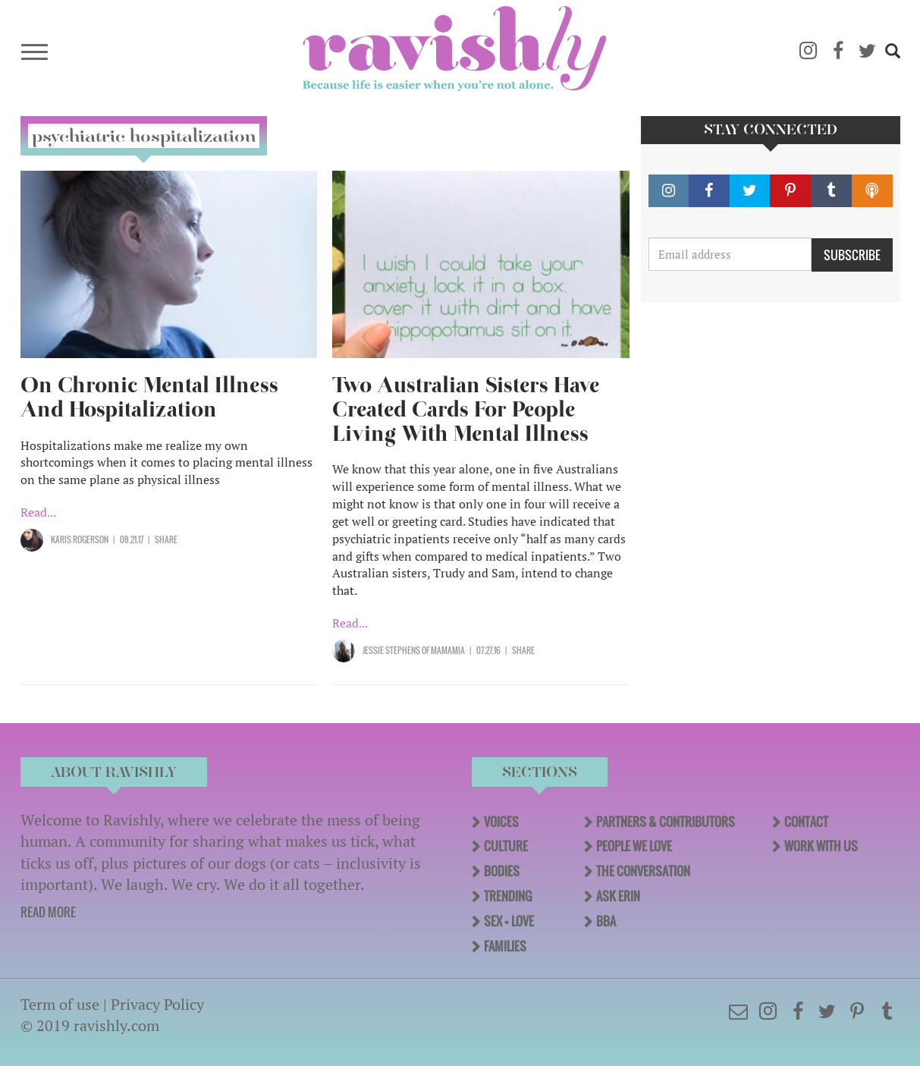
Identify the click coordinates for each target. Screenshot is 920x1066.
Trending (508, 896)
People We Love (634, 846)
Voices (501, 822)
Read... (38, 512)
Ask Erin (618, 896)
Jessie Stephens (391, 650)
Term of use (59, 1004)
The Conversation (643, 871)
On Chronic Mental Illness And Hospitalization (149, 397)
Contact (806, 822)
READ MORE (48, 912)
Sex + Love (509, 921)
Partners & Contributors (665, 822)
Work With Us (821, 846)
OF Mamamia (442, 650)
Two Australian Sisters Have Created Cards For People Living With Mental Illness (465, 409)
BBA (606, 921)
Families (505, 946)
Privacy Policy (157, 1004)
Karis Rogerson (79, 539)
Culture (506, 846)
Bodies (502, 871)
